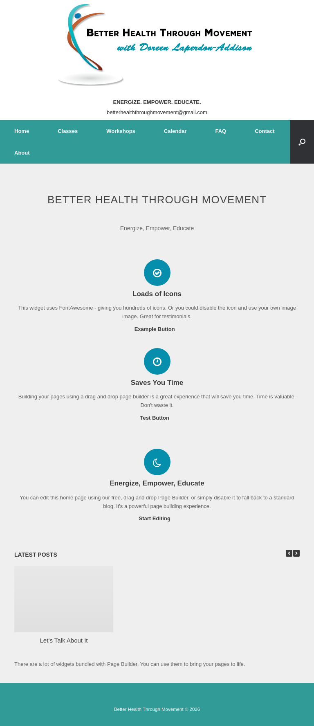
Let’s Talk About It (63, 640)
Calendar (175, 131)
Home (21, 131)
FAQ (220, 131)
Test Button (157, 418)
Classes (68, 131)
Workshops (120, 131)
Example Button (157, 329)
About (22, 153)
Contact (264, 131)
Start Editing (157, 518)
